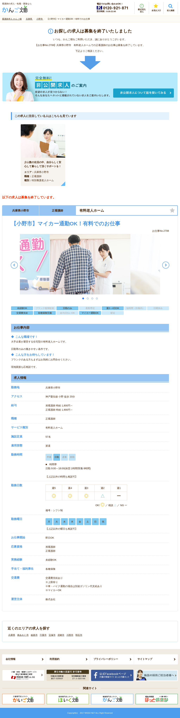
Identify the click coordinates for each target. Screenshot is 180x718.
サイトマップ (144, 659)
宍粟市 (43, 635)
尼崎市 (60, 635)
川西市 (69, 635)
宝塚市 (52, 635)
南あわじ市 (23, 635)
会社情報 (10, 659)
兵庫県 (11, 635)
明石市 (78, 635)
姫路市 (34, 635)
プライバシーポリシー (106, 659)
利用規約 (54, 659)
